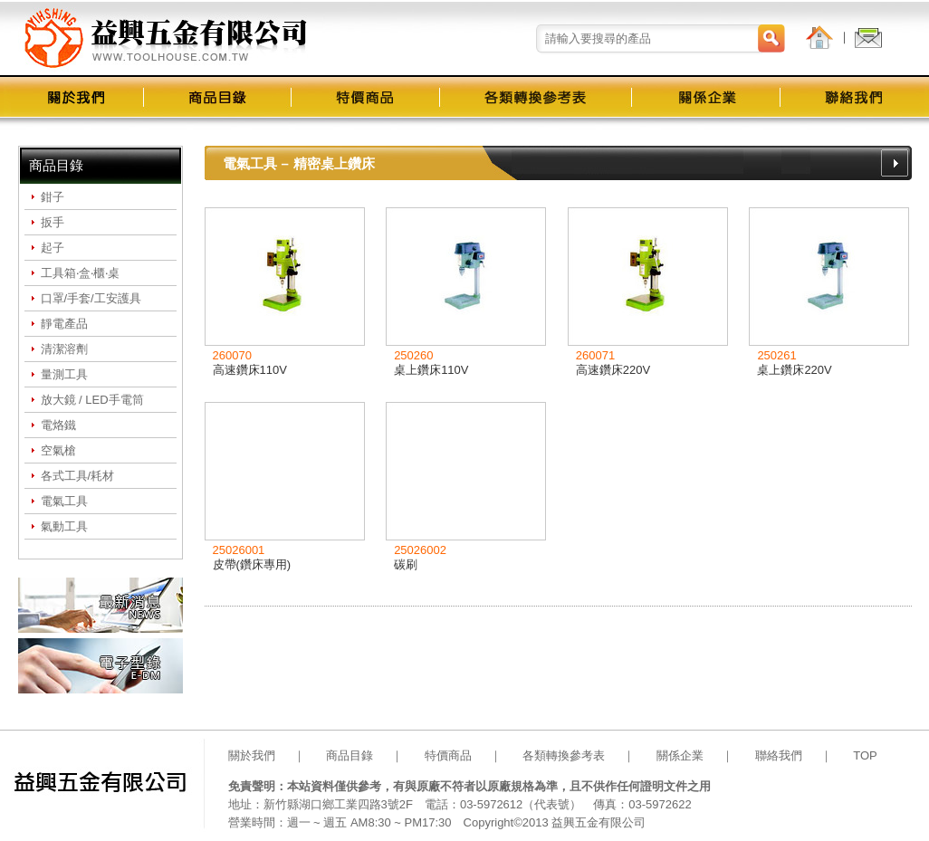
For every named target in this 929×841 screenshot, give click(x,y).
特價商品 (448, 755)
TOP (865, 755)
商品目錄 (349, 755)
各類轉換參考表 (563, 755)
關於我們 (251, 755)
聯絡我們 (778, 755)
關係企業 (680, 755)
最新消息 (100, 605)
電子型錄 (100, 665)
